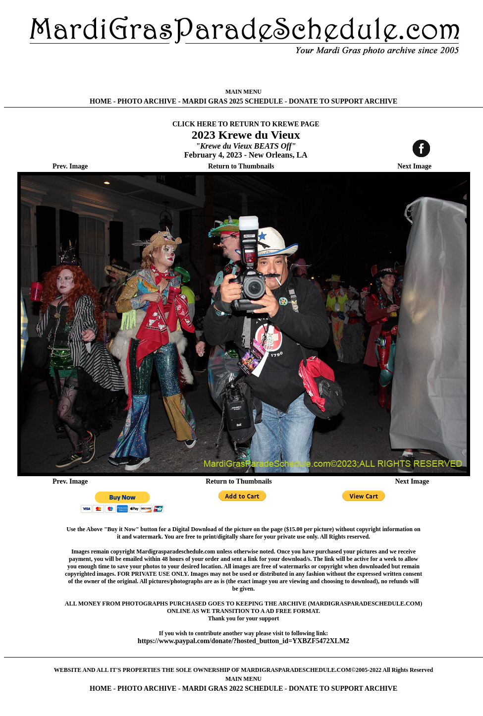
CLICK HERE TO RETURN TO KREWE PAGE (246, 124)
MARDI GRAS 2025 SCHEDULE (232, 101)
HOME (100, 101)
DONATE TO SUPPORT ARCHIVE (343, 101)
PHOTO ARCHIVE (146, 101)
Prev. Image (70, 166)
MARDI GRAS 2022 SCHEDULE (232, 688)
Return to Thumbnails (241, 166)
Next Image (414, 166)
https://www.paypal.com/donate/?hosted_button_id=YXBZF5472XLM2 (243, 641)
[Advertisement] (243, 72)
